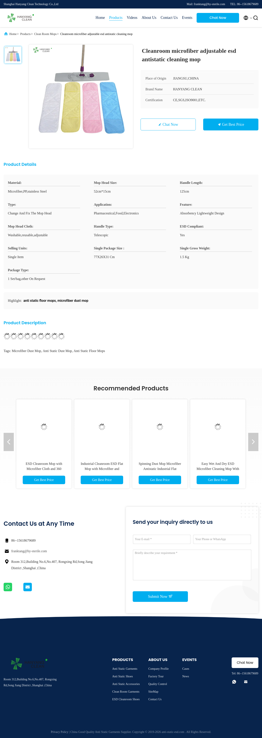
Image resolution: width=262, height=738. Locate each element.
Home (100, 17)
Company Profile (158, 668)
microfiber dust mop (26, 351)
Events (187, 17)
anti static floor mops (89, 351)
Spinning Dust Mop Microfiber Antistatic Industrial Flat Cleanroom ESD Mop (160, 469)
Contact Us (169, 17)
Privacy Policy (59, 732)
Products (116, 17)
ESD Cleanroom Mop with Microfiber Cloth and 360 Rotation (44, 469)
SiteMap (153, 691)
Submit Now (160, 596)
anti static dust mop (57, 351)
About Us (149, 17)
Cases (185, 668)
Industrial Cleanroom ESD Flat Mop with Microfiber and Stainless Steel (102, 469)
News (185, 676)
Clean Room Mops (45, 34)
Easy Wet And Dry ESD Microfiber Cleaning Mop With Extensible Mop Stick (218, 469)
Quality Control (157, 684)
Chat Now (218, 17)
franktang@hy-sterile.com (29, 551)
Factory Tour (155, 676)
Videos (132, 17)
